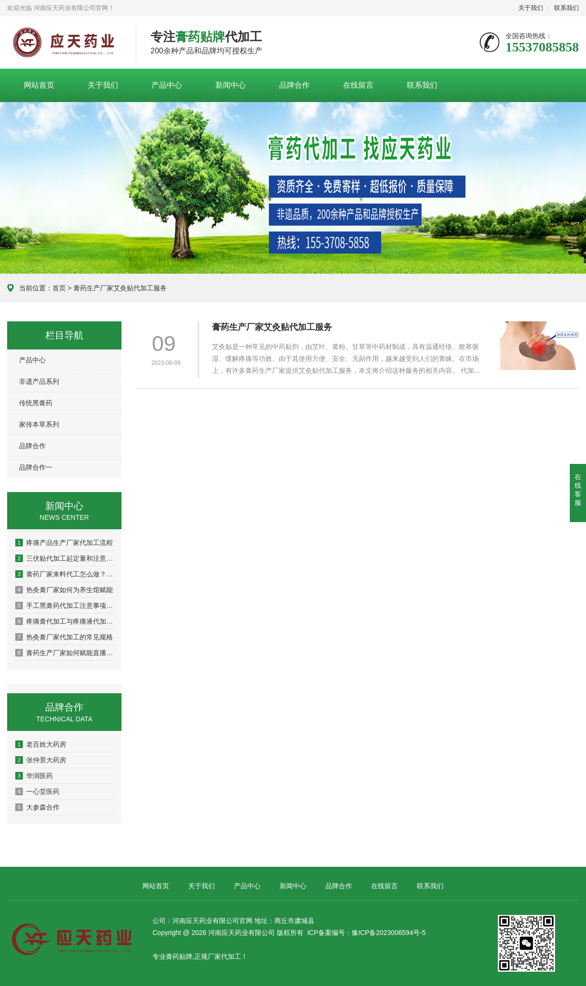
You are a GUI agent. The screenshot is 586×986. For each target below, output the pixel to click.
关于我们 (530, 7)
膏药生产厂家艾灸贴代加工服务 (272, 327)
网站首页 (39, 85)
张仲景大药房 (40, 760)
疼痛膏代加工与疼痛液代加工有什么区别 (64, 621)
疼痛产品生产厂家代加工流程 (64, 542)
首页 (59, 288)
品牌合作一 (35, 467)
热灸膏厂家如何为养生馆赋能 (64, 590)
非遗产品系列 (39, 381)
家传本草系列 (39, 424)
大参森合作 (37, 807)
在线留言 (358, 85)
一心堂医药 (37, 791)
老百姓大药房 (40, 744)
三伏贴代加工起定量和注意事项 (64, 558)
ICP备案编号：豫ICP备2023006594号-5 (366, 932)
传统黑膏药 (35, 403)
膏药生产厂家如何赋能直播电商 (64, 653)
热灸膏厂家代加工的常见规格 (64, 637)
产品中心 (167, 85)
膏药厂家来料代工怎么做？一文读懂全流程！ (64, 574)
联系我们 (566, 7)
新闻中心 (230, 85)
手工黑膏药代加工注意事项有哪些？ (64, 605)
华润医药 (34, 776)
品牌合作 (294, 85)
